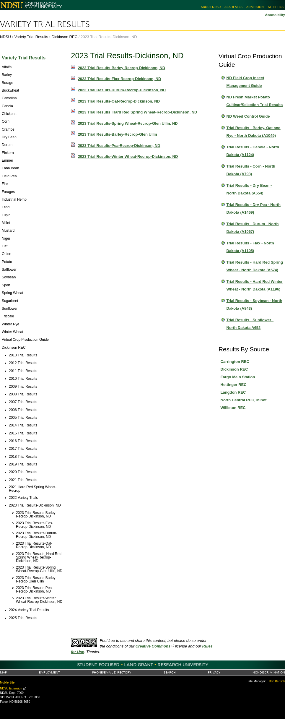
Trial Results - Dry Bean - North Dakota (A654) (249, 189)
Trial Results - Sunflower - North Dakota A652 (250, 324)
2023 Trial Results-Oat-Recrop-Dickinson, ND (119, 101)
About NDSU (211, 7)
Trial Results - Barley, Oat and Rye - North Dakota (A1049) (254, 132)
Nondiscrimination (269, 672)
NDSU (5, 37)
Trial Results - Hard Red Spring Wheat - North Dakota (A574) (255, 266)
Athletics (276, 7)
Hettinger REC (234, 384)
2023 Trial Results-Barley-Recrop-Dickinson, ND (121, 68)
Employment (49, 672)
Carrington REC (235, 361)
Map (3, 672)
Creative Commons (153, 646)
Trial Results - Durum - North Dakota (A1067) (253, 228)
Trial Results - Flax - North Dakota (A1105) (250, 247)
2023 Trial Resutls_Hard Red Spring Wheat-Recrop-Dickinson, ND (137, 112)
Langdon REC (233, 392)
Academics (233, 7)
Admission (255, 7)
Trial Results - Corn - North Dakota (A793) (251, 170)
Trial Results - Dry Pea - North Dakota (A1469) (254, 208)
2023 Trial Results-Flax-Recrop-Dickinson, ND (119, 79)
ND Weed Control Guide (248, 116)
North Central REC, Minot (244, 400)
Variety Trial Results (45, 24)
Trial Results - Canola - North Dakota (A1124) (253, 151)
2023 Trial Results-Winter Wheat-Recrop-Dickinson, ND (128, 156)
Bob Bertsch (277, 681)
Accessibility (275, 15)
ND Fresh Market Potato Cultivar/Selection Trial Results (255, 101)
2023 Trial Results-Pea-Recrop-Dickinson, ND (119, 145)
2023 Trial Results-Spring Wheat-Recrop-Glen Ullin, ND (128, 123)
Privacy (214, 672)
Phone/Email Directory (111, 672)
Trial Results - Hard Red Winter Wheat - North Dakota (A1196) (255, 285)
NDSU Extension (11, 688)
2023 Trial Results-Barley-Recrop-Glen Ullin (117, 134)
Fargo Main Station (238, 377)
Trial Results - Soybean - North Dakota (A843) (254, 304)
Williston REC (233, 407)
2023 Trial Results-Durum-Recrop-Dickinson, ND (122, 90)
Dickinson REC (64, 37)
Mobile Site (7, 682)
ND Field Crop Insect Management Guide (245, 82)
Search (170, 672)
